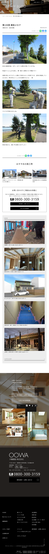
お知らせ (5, 538)
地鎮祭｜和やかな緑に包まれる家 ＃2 (13, 245)
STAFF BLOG (9, 16)
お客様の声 (5, 533)
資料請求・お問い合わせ (39, 529)
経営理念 (34, 517)
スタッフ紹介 (6, 529)
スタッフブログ (21, 535)
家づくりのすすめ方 (22, 522)
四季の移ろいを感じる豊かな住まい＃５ (14, 271)
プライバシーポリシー (9, 545)
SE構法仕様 (20, 519)
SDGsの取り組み (36, 522)
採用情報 (34, 524)
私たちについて (6, 517)
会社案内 (34, 512)
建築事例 (5, 521)
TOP (3, 16)
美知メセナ (5, 27)
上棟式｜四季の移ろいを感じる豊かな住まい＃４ (16, 352)
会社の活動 (11, 27)
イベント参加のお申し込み (24, 531)
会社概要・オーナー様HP (38, 519)
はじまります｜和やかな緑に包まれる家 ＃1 (15, 298)
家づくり (19, 512)
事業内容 (34, 515)
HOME (4, 512)
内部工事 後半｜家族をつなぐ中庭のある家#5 (15, 325)
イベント (19, 529)
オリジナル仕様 (21, 517)
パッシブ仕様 (20, 515)
